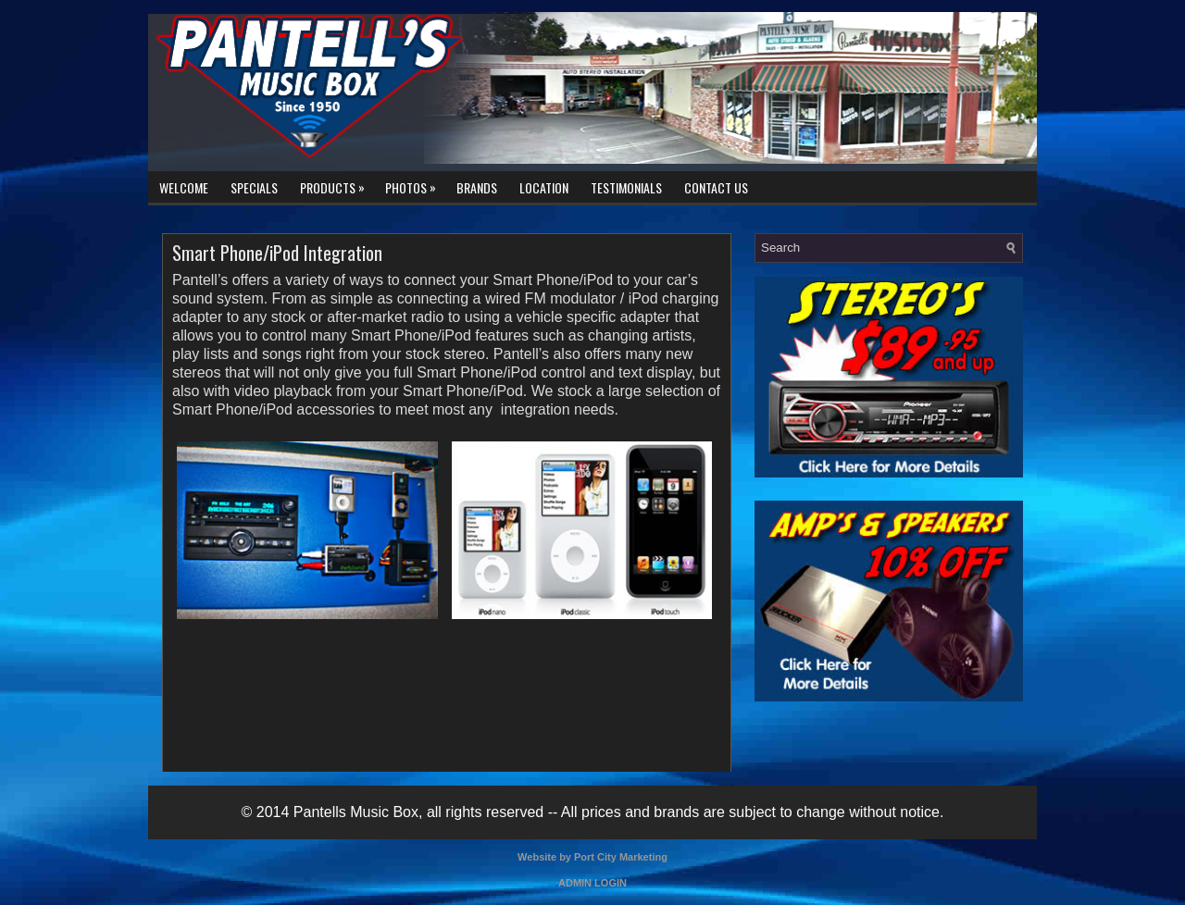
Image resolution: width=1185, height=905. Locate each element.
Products (337, 184)
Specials (254, 187)
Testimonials (626, 187)
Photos (415, 184)
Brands (476, 187)
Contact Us (716, 187)
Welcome (183, 187)
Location (543, 187)
